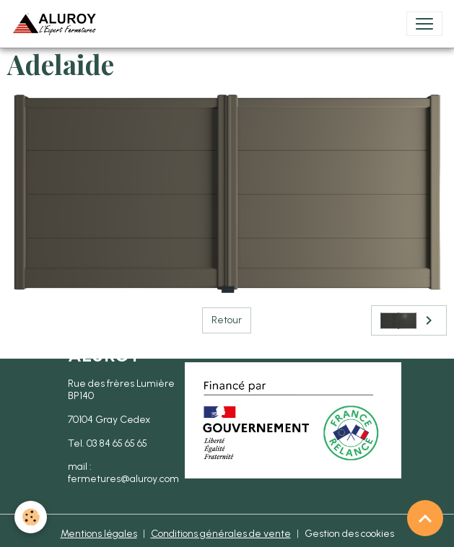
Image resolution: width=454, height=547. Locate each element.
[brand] (57, 24)
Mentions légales (99, 534)
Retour (226, 320)
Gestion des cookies (349, 534)
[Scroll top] (425, 518)
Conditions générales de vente (221, 534)
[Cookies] (30, 517)
